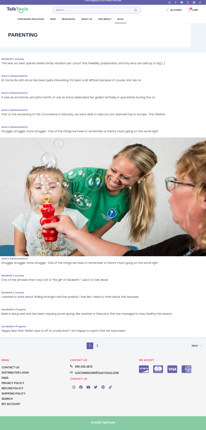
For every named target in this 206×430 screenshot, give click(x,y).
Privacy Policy (13, 383)
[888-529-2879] (71, 366)
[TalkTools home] (18, 10)
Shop (53, 19)
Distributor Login (15, 372)
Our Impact (104, 19)
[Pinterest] (194, 2)
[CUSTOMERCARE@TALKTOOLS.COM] (71, 372)
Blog (120, 19)
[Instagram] (169, 2)
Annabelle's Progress (13, 309)
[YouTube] (182, 2)
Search (7, 398)
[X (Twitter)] (188, 2)
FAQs (5, 377)
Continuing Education (30, 19)
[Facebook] (176, 2)
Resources (68, 19)
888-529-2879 (83, 366)
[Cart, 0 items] (193, 10)
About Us (86, 19)
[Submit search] (135, 10)
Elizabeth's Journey (12, 59)
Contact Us (10, 367)
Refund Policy (12, 388)
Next (197, 346)
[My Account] (174, 10)
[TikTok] (200, 2)
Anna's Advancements (14, 76)
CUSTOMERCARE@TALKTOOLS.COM (97, 372)
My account (11, 404)
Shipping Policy (13, 393)
